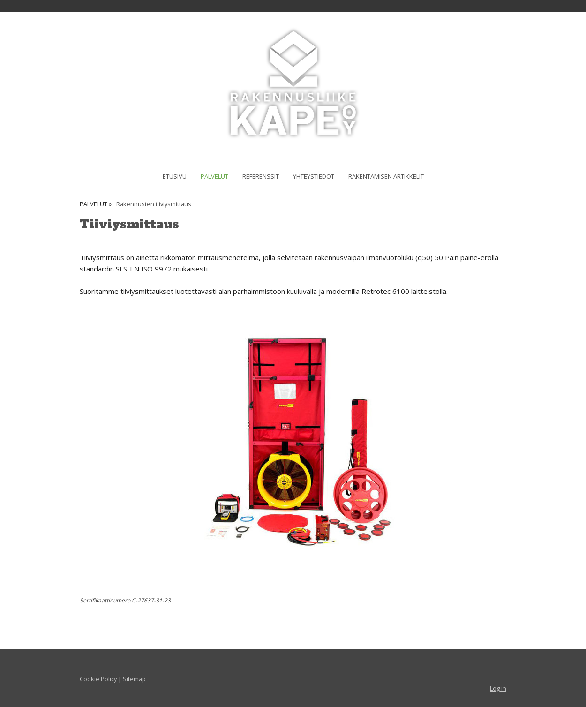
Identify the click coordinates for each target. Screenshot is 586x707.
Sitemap (134, 679)
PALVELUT (214, 176)
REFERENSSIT (260, 176)
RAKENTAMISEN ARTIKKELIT (386, 176)
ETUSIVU (175, 176)
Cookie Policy (98, 679)
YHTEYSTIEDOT (313, 176)
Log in (498, 688)
